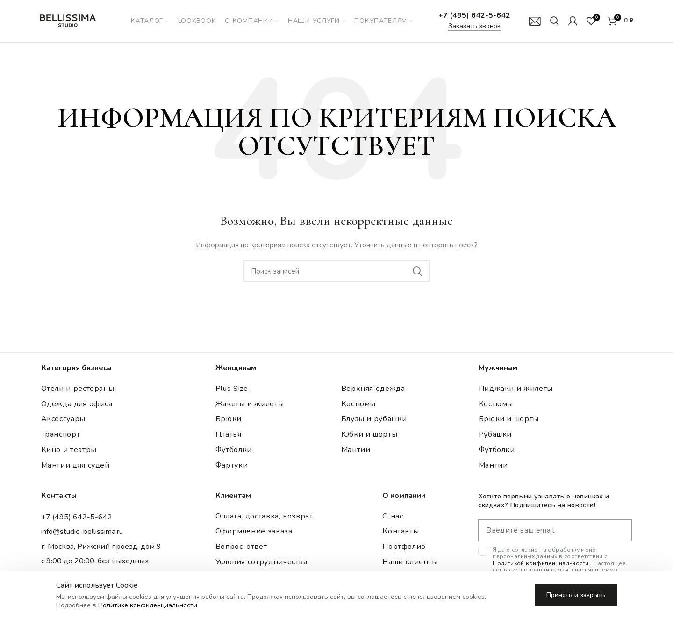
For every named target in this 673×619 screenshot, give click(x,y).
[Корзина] (620, 21)
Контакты (400, 531)
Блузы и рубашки (374, 419)
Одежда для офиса (77, 404)
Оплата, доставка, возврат (264, 516)
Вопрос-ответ (241, 546)
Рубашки (495, 434)
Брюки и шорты (509, 419)
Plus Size (231, 388)
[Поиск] (554, 21)
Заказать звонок (474, 26)
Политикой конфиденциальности (541, 563)
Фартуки (231, 465)
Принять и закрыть (575, 594)
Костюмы (358, 404)
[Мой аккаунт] (573, 21)
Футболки (233, 450)
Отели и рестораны (78, 388)
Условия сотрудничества (261, 562)
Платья (228, 434)
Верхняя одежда (373, 388)
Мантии (356, 450)
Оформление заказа (254, 531)
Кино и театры (69, 450)
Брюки (228, 419)
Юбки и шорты (369, 434)
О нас (392, 516)
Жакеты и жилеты (249, 404)
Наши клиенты (410, 562)
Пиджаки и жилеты (516, 388)
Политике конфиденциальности (147, 605)
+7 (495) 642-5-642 (474, 15)
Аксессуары (63, 419)
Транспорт (60, 434)
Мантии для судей (75, 465)
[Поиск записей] (336, 271)
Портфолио (404, 546)
